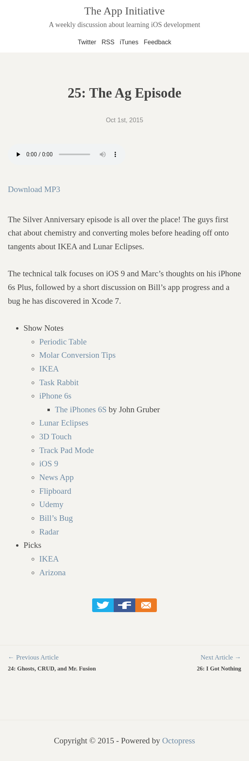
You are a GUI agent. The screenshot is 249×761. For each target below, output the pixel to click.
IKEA (49, 368)
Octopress (178, 740)
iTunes (129, 42)
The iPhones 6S (81, 409)
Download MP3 (34, 189)
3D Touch (55, 436)
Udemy (51, 504)
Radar (49, 531)
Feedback (157, 42)
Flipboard (55, 491)
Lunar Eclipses (63, 423)
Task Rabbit (59, 382)
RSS (108, 42)
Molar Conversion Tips (77, 355)
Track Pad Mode (66, 450)
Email (146, 605)
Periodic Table (63, 341)
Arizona (52, 572)
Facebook (124, 605)
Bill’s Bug (56, 518)
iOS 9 (48, 463)
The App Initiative (124, 11)
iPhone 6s (55, 395)
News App (56, 477)
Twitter (87, 42)
